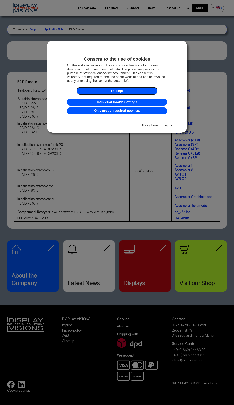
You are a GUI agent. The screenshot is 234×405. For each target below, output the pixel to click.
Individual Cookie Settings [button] (117, 102)
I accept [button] (117, 91)
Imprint (169, 125)
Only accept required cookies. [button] (117, 111)
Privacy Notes (150, 125)
